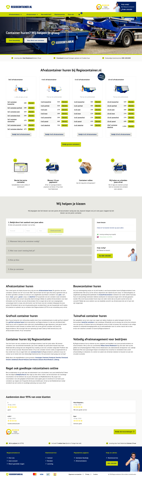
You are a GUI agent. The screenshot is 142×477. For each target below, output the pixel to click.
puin (60, 295)
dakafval (32, 297)
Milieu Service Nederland (109, 345)
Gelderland (15, 359)
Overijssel (52, 357)
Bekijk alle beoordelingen (125, 432)
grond (20, 297)
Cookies (95, 474)
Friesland (45, 357)
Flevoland (64, 357)
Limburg (56, 359)
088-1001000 (126, 58)
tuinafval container (87, 322)
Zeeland (40, 359)
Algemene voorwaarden (75, 474)
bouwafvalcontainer (105, 295)
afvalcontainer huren (45, 290)
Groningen (38, 357)
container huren (36, 352)
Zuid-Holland (33, 359)
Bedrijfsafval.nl (21, 374)
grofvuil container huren (16, 322)
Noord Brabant (48, 359)
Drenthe (58, 357)
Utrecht (8, 359)
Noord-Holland (24, 359)
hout (11, 297)
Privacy (87, 474)
